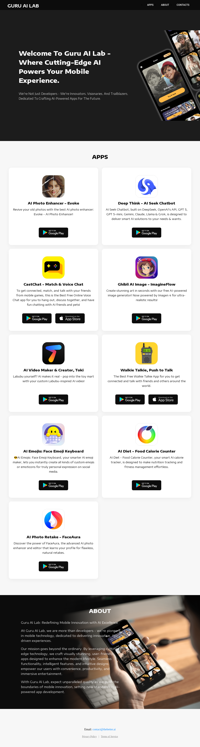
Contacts (183, 4)
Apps (150, 4)
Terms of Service (109, 736)
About (165, 4)
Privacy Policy (89, 736)
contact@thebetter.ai (104, 729)
